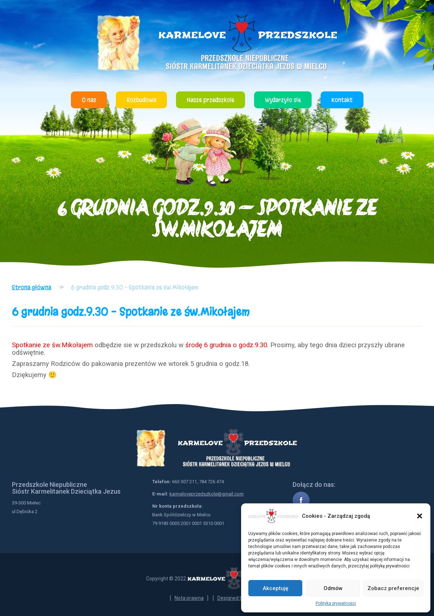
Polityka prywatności (336, 603)
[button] (419, 516)
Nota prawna (189, 598)
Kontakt (342, 100)
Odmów (333, 588)
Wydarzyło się (283, 100)
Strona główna (31, 287)
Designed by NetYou (240, 598)
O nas (89, 100)
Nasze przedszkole (210, 100)
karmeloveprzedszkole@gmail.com (206, 494)
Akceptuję (275, 588)
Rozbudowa (141, 100)
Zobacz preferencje (393, 588)
